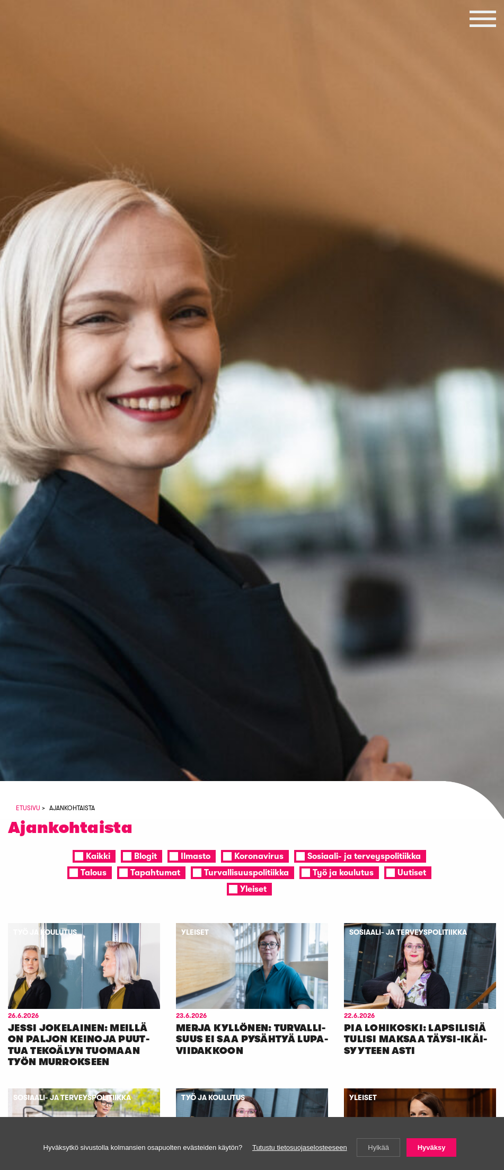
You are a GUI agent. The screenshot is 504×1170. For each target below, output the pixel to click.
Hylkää (378, 1147)
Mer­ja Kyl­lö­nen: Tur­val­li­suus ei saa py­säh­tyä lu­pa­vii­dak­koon (252, 1039)
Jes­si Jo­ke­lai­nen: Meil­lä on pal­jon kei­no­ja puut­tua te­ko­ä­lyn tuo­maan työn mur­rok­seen (78, 1045)
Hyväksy (432, 1147)
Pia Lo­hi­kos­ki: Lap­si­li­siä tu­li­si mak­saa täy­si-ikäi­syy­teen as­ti (415, 1039)
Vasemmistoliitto (55, 88)
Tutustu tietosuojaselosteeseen (299, 1147)
